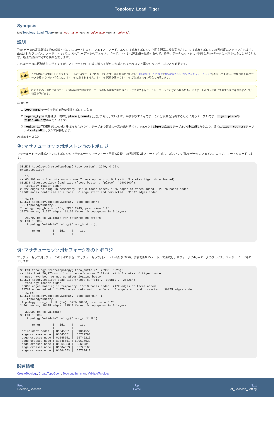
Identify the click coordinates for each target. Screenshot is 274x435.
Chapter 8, (151, 74)
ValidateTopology (98, 411)
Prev (20, 423)
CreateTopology (27, 411)
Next (254, 423)
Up (137, 423)
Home (137, 427)
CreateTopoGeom (50, 411)
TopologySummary (74, 411)
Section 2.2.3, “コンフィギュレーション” (188, 74)
